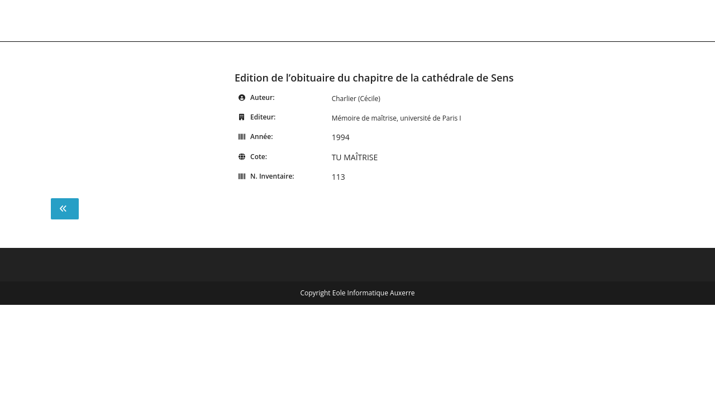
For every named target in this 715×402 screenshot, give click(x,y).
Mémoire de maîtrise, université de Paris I (396, 118)
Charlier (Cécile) (356, 98)
